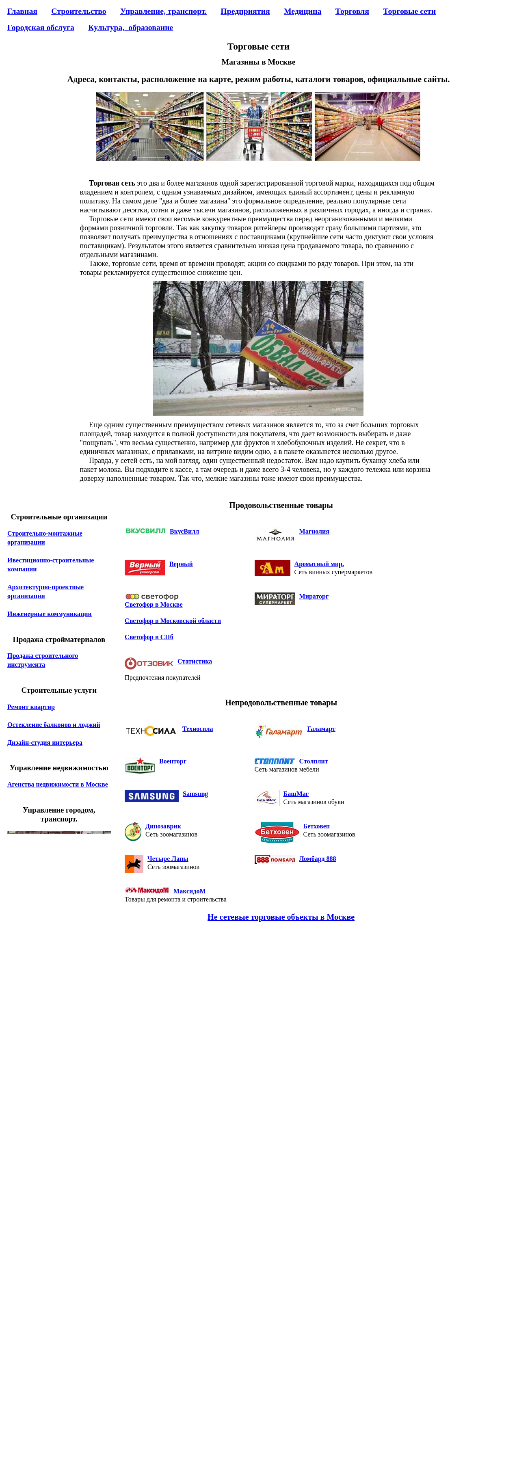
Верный (181, 563)
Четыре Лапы (167, 858)
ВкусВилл (184, 531)
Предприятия (245, 10)
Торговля (352, 10)
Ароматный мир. (319, 563)
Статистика (194, 661)
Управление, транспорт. (163, 10)
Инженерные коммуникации (49, 613)
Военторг (172, 761)
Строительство (78, 10)
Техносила (197, 728)
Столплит (313, 761)
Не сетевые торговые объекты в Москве (281, 916)
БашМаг (296, 793)
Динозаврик (163, 826)
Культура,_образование (130, 27)
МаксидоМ (189, 891)
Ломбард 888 (317, 858)
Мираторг (314, 596)
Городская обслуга (40, 27)
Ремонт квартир (31, 706)
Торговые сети (409, 10)
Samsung (195, 793)
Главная (22, 10)
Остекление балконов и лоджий (53, 724)
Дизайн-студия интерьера (44, 742)
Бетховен (316, 826)
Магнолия (314, 531)
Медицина (302, 10)
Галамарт (321, 728)
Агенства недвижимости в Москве (57, 784)
